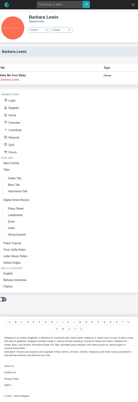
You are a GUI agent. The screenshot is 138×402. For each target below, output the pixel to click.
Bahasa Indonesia (14, 280)
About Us (9, 366)
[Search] (86, 4)
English (8, 273)
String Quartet (17, 234)
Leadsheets (15, 215)
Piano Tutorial (12, 243)
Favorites (11, 122)
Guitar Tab (14, 178)
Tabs (6, 169)
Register (11, 107)
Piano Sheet (16, 208)
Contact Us (10, 372)
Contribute (12, 130)
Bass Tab (14, 184)
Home (9, 115)
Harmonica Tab (17, 191)
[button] (133, 4)
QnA (8, 144)
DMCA (7, 385)
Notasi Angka (11, 262)
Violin (11, 228)
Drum (11, 221)
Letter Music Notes (15, 256)
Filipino (8, 286)
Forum (10, 152)
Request (11, 137)
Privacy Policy (11, 378)
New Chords (11, 163)
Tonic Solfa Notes (14, 249)
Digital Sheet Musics (16, 199)
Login (9, 100)
